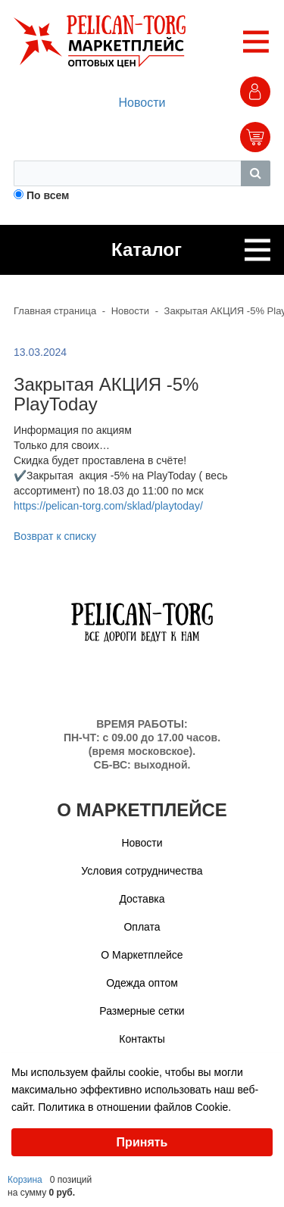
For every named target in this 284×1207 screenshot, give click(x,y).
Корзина (25, 1179)
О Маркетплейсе (142, 955)
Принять (142, 1142)
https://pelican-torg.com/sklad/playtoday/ (108, 506)
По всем (48, 195)
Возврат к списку (55, 536)
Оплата (141, 927)
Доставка (141, 899)
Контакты (141, 1039)
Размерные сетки (141, 1011)
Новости (142, 102)
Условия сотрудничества (141, 871)
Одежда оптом (142, 983)
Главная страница (55, 311)
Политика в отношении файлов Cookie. (134, 1107)
